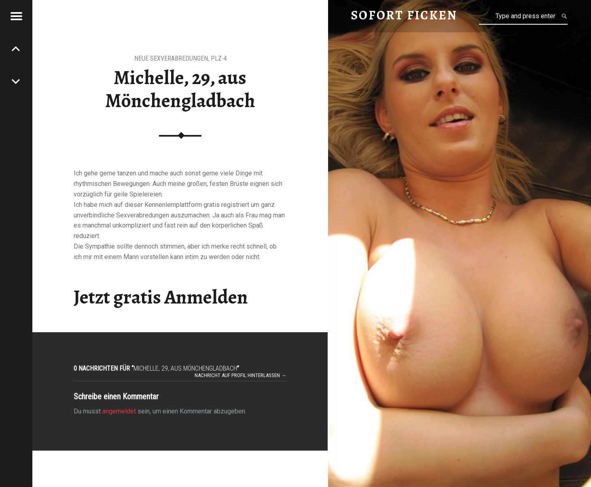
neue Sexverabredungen (171, 58)
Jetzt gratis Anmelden (161, 297)
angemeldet (119, 411)
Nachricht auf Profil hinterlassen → (240, 375)
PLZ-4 (219, 58)
